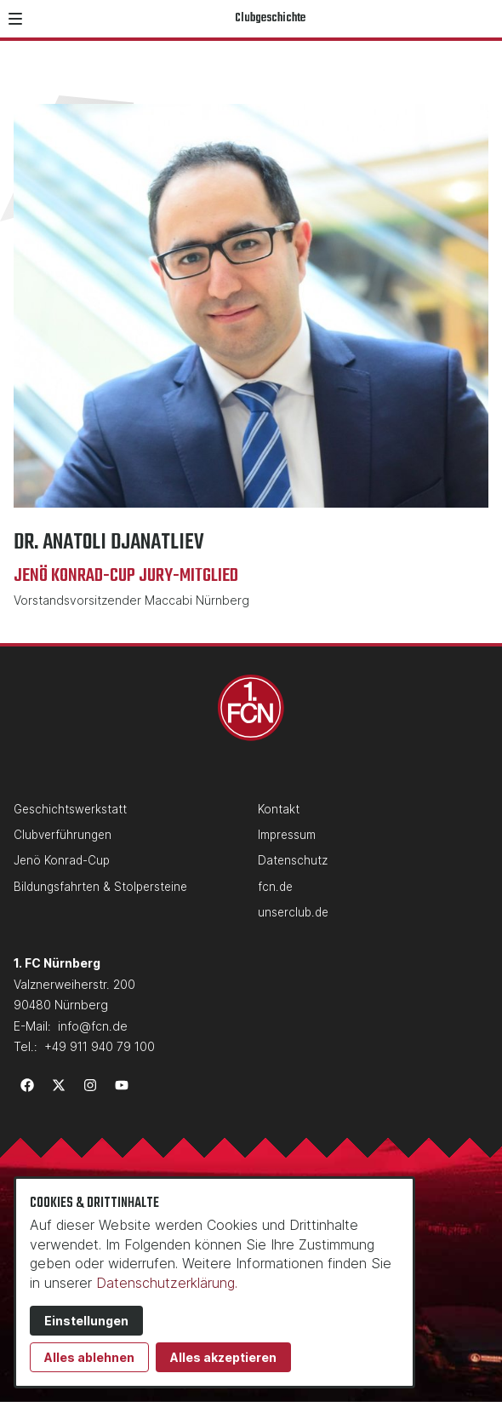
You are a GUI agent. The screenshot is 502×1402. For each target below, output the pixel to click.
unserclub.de (293, 912)
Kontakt (278, 809)
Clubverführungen (62, 835)
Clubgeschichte (270, 18)
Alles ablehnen (89, 1357)
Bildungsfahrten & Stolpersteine (100, 886)
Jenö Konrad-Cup (62, 860)
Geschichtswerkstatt (70, 809)
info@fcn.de (93, 1026)
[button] (15, 18)
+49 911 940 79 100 (99, 1046)
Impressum (287, 835)
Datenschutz (293, 860)
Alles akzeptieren (223, 1357)
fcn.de (275, 886)
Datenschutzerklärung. (166, 1282)
